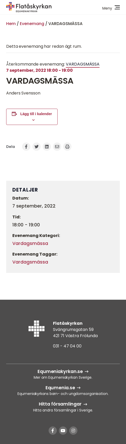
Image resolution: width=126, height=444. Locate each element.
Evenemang (32, 24)
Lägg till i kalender (36, 114)
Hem (11, 24)
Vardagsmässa (30, 243)
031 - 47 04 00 (67, 346)
